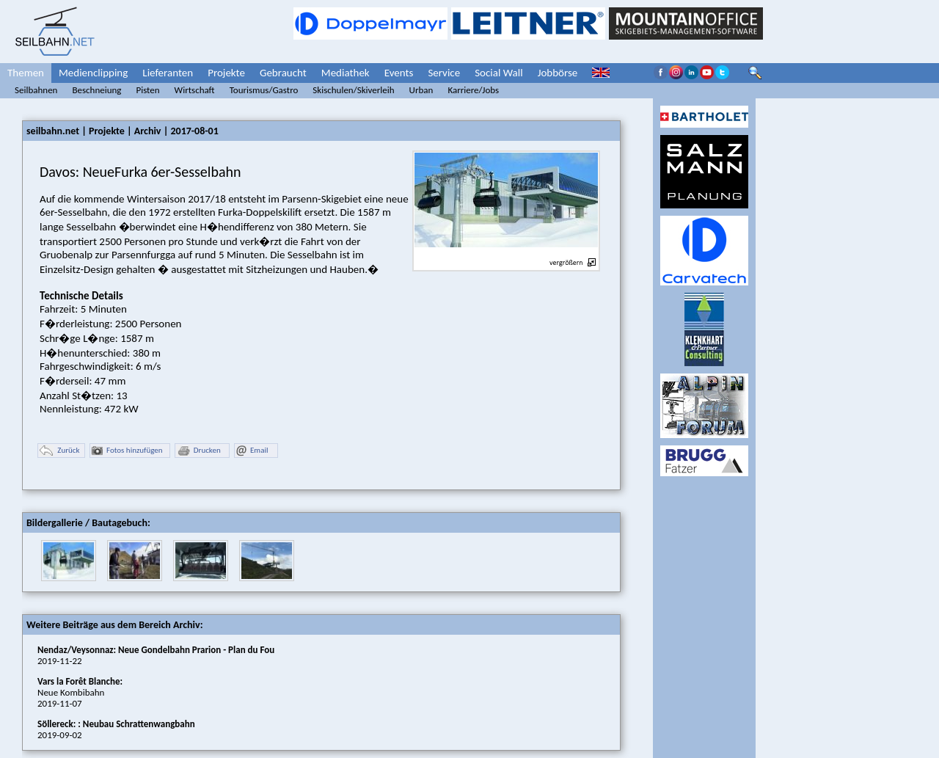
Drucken (199, 450)
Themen (25, 72)
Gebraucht (283, 72)
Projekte (226, 72)
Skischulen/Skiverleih (353, 89)
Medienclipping (93, 72)
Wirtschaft (195, 89)
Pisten (147, 89)
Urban (421, 89)
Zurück (59, 450)
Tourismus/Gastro (264, 89)
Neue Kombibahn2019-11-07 (80, 692)
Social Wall (499, 72)
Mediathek (345, 72)
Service (444, 72)
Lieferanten (167, 72)
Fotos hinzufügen (127, 450)
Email (252, 450)
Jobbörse (558, 72)
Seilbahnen (36, 89)
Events (399, 72)
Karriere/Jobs (473, 89)
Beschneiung (96, 89)
